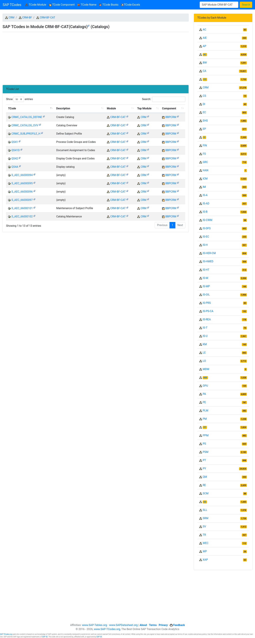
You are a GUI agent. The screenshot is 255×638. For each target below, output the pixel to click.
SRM (205, 518)
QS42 (14, 158)
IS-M (205, 278)
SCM (205, 493)
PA (204, 394)
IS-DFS (207, 228)
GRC (205, 162)
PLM (205, 410)
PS (204, 443)
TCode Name (86, 4)
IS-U (205, 336)
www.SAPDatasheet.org (123, 625)
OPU (205, 385)
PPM (205, 435)
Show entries (19, 99)
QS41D (15, 150)
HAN (205, 170)
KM (205, 344)
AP (204, 46)
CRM (11, 17)
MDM (206, 369)
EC (204, 112)
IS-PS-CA (208, 311)
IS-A (205, 195)
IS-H (205, 244)
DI (204, 104)
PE (204, 402)
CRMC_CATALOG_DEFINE (26, 117)
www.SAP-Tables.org (94, 625)
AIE (205, 37)
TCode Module (36, 4)
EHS (205, 120)
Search (246, 4)
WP (205, 551)
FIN (205, 145)
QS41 (14, 142)
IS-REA (207, 319)
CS (204, 95)
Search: (163, 99)
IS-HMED (208, 261)
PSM (205, 452)
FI (204, 137)
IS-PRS (207, 302)
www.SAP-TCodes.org (107, 629)
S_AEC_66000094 (22, 175)
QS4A (14, 166)
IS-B (205, 211)
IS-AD (206, 203)
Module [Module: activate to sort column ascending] (111, 108)
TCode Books (108, 4)
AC (204, 29)
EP (204, 129)
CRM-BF (27, 17)
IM (204, 186)
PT (204, 460)
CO (205, 79)
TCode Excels (130, 4)
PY (204, 468)
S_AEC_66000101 (22, 208)
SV (204, 526)
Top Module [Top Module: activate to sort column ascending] (144, 108)
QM (205, 476)
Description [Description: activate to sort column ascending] (63, 108)
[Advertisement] (96, 57)
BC (205, 54)
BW (205, 62)
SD (205, 502)
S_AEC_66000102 (22, 216)
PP (205, 427)
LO (204, 360)
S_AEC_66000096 (22, 191)
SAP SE (45, 637)
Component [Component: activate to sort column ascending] (169, 108)
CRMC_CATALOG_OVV (24, 125)
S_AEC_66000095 (22, 183)
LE (204, 352)
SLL (205, 510)
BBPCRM (170, 117)
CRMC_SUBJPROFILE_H (25, 133)
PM (205, 418)
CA (204, 71)
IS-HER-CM (209, 253)
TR (204, 534)
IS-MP (206, 286)
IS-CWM (207, 220)
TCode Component (62, 4)
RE (204, 485)
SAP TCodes (12, 5)
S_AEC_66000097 (22, 200)
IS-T (205, 327)
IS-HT (206, 269)
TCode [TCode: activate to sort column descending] (12, 108)
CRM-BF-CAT (47, 17)
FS (204, 153)
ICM (205, 178)
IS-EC (206, 236)
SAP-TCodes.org (6, 634)
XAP (205, 559)
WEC (205, 543)
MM (205, 377)
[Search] (219, 5)
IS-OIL (206, 294)
